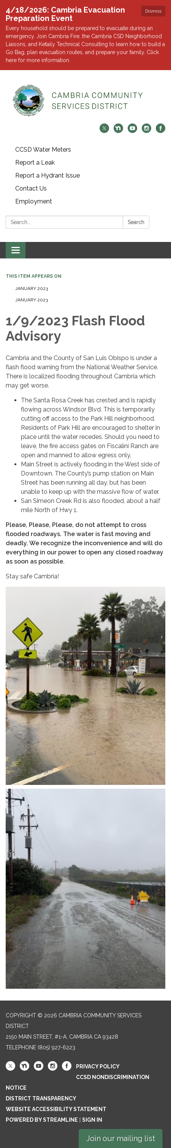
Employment (33, 201)
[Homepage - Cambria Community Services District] (85, 100)
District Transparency (41, 1098)
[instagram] (146, 130)
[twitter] (104, 130)
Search (136, 222)
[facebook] (160, 130)
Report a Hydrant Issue (47, 175)
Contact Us (31, 188)
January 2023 (31, 288)
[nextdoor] (118, 130)
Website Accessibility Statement (56, 1109)
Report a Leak (35, 162)
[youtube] (132, 130)
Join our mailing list (120, 1138)
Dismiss (153, 11)
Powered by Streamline (42, 1120)
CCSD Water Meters (43, 149)
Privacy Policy (98, 1066)
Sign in (92, 1120)
